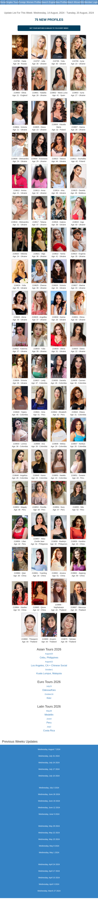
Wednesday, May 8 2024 (49, 846)
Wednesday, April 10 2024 (49, 878)
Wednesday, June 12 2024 (49, 807)
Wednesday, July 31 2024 (49, 756)
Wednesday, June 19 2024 (49, 801)
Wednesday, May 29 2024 (49, 826)
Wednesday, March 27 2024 (49, 891)
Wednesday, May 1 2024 (49, 852)
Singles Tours (12, 2)
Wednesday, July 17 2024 (49, 769)
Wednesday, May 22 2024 (49, 833)
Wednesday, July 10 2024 (49, 776)
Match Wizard (74, 2)
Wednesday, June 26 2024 (49, 794)
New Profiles (61, 2)
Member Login (91, 2)
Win (82, 2)
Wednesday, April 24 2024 (49, 864)
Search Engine (48, 2)
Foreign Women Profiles (30, 2)
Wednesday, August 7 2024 (49, 749)
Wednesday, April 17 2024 (49, 871)
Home (3, 2)
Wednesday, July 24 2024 (49, 763)
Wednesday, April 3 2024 (49, 884)
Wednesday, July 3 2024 (49, 788)
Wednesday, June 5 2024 (49, 814)
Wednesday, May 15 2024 (49, 839)
